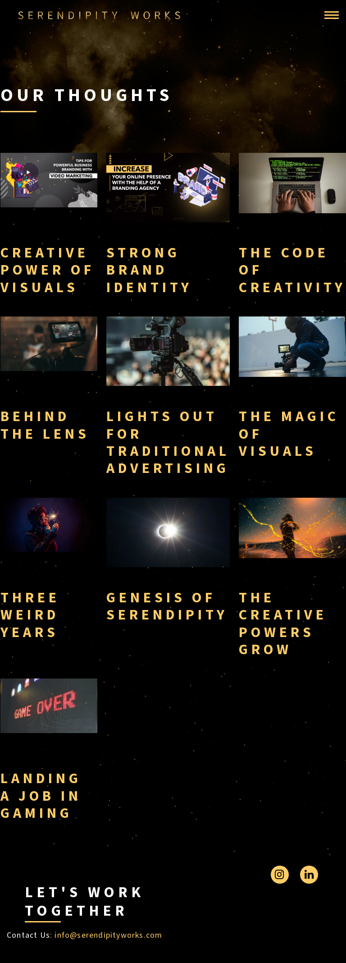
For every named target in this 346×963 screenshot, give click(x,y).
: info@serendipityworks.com (106, 935)
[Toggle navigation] (331, 15)
